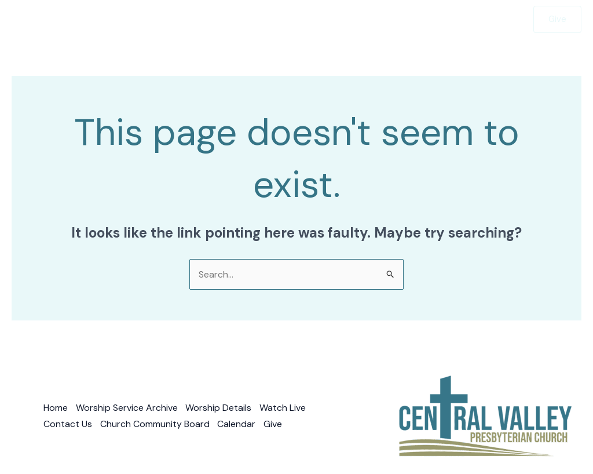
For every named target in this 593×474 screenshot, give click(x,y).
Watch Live (452, 19)
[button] (268, 19)
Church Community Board (155, 424)
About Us (317, 19)
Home (106, 19)
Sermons (249, 19)
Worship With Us (172, 19)
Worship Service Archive (127, 408)
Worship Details (220, 408)
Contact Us (386, 19)
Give (503, 19)
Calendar (238, 424)
